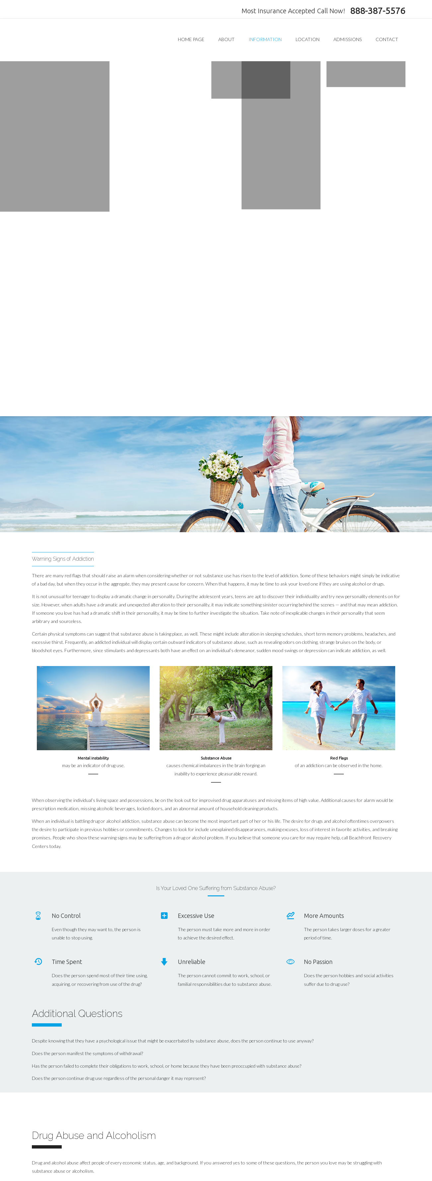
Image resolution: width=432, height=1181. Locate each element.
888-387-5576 (377, 11)
